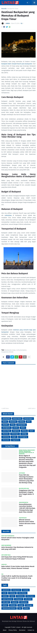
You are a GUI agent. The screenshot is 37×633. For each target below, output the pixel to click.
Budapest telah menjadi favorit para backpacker (16, 64)
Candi (4, 593)
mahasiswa (8, 215)
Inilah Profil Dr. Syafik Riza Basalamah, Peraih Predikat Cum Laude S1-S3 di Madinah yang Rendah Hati (16, 578)
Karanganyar (6, 427)
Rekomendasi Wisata (9, 608)
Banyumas (13, 421)
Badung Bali (6, 418)
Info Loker (6, 602)
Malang (24, 431)
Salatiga (24, 434)
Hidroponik (18, 599)
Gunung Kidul (21, 424)
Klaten (23, 427)
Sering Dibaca (10, 446)
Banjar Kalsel (17, 418)
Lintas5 (18, 627)
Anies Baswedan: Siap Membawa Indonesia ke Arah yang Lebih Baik (17, 548)
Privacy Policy (13, 630)
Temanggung (23, 437)
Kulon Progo (6, 431)
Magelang (16, 431)
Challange (12, 593)
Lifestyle (12, 605)
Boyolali (5, 424)
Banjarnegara (28, 418)
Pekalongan (15, 434)
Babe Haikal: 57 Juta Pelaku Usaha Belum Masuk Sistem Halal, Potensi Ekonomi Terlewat (17, 567)
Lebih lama (31, 408)
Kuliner (5, 605)
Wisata (26, 608)
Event (12, 596)
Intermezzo (23, 602)
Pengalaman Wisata (7, 352)
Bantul (5, 421)
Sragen (14, 437)
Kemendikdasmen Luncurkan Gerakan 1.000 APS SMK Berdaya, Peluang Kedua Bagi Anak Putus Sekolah (27, 508)
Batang (22, 421)
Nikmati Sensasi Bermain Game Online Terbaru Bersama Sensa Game (27, 522)
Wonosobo (6, 440)
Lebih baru (5, 408)
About (4, 630)
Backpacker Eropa (13, 8)
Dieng (12, 424)
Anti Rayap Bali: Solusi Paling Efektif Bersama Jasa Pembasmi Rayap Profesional (17, 558)
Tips (20, 608)
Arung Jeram (16, 590)
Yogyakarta (15, 440)
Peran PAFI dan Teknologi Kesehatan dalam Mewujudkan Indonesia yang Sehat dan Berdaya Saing (26, 479)
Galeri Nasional (7, 599)
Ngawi (31, 431)
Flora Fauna (30, 596)
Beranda (3, 8)
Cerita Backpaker (21, 350)
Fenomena (20, 596)
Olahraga (29, 605)
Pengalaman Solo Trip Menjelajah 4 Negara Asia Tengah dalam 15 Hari (26, 493)
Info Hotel (28, 599)
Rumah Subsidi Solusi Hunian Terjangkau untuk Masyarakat (17, 539)
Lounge (21, 605)
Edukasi (5, 596)
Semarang (6, 437)
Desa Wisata (22, 593)
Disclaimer (22, 630)
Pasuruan (5, 434)
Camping (25, 590)
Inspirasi (14, 602)
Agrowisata (6, 590)
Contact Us (31, 630)
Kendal (16, 427)
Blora (28, 421)
